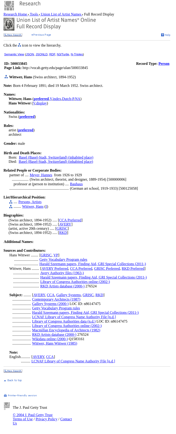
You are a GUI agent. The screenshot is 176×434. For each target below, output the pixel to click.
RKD (63, 233)
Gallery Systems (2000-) (50, 304)
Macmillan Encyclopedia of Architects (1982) (66, 330)
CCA (51, 295)
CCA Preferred (70, 220)
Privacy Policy (46, 419)
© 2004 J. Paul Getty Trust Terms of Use (32, 417)
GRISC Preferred (107, 268)
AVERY (65, 224)
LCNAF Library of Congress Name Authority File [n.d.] (74, 317)
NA (77, 99)
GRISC (62, 228)
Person (164, 64)
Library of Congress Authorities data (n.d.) (63, 321)
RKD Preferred (133, 268)
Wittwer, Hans (32, 206)
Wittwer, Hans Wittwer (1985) (54, 343)
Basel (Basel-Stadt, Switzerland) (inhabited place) (56, 157)
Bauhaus (76, 184)
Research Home (15, 14)
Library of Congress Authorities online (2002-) (75, 282)
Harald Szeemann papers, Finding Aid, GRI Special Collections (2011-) (92, 264)
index (57, 99)
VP (55, 255)
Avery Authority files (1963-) (62, 273)
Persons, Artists (30, 202)
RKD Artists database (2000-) (62, 286)
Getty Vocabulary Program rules (63, 259)
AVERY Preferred (55, 268)
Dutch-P (68, 99)
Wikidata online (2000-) (50, 339)
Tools (34, 14)
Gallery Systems (68, 295)
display (41, 103)
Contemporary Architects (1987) (56, 299)
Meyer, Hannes (41, 175)
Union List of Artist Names (61, 14)
